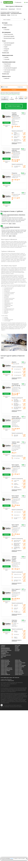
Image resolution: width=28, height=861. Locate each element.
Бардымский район (5, 13)
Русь (13, 192)
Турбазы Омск (4, 671)
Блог (2, 657)
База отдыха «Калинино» (15, 496)
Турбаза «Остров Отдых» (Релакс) (14, 559)
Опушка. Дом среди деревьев (16, 417)
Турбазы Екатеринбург (19, 666)
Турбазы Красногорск (19, 673)
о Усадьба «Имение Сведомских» (12, 227)
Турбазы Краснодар (5, 662)
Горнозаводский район (16, 13)
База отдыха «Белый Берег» (16, 465)
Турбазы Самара (18, 663)
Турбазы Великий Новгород (6, 669)
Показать (14, 89)
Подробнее (6, 122)
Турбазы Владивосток (5, 674)
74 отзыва (23, 590)
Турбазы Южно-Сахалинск (20, 665)
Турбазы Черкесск (18, 674)
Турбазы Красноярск (5, 663)
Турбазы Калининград (5, 661)
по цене (16, 98)
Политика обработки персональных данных (5, 648)
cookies (11, 858)
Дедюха (14, 362)
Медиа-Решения (11, 680)
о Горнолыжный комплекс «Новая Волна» (15, 214)
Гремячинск (3, 15)
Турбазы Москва (4, 665)
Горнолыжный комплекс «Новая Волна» (16, 150)
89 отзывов (23, 526)
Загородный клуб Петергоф (16, 384)
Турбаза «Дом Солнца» (16, 442)
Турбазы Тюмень (18, 667)
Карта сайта (3, 656)
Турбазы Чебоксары (19, 671)
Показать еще (5, 52)
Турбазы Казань (18, 661)
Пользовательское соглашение (5, 653)
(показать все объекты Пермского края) (10, 94)
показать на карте (6, 126)
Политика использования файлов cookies (6, 651)
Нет (14, 223)
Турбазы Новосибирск (5, 670)
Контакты (3, 646)
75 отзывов (23, 443)
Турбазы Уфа (17, 660)
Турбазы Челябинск (19, 670)
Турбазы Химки (4, 666)
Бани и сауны (17, 645)
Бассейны (17, 646)
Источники (17, 650)
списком (21, 98)
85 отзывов (23, 558)
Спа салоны (17, 649)
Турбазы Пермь (4, 673)
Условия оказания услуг (6, 654)
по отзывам (12, 98)
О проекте (3, 645)
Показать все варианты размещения (16, 143)
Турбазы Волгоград (5, 660)
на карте (25, 97)
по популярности (4, 98)
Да (10, 223)
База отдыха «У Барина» (16, 589)
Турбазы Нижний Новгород (6, 667)
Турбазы (16, 647)
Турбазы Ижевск (18, 669)
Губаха (8, 15)
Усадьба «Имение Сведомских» (15, 114)
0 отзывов (23, 114)
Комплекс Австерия (14, 620)
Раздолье (14, 173)
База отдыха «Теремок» (15, 525)
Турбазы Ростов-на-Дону (20, 662)
